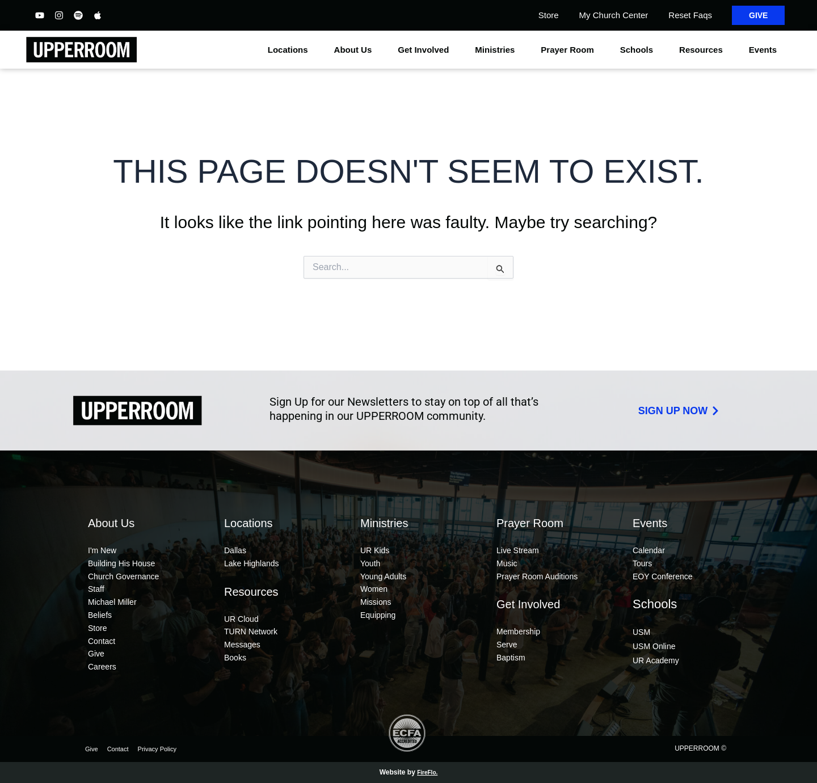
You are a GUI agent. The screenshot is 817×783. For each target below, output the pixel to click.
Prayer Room (570, 50)
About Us (356, 50)
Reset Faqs (690, 15)
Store (548, 15)
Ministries (497, 50)
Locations (291, 50)
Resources (703, 50)
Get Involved (426, 50)
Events (765, 50)
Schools (639, 50)
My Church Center (613, 15)
